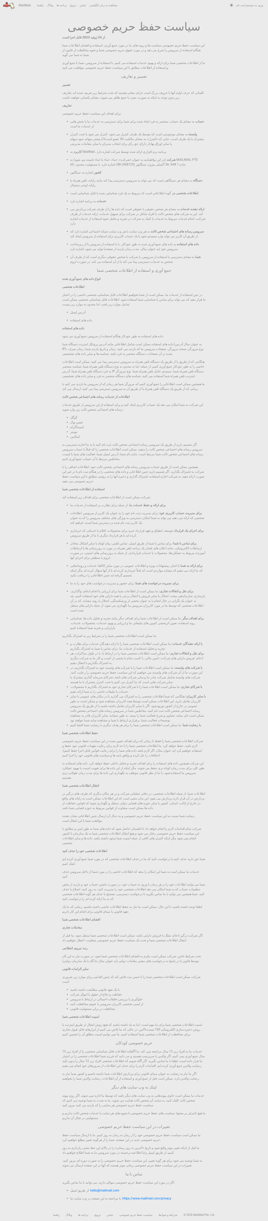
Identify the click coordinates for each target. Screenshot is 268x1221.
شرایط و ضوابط (168, 1214)
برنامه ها (62, 5)
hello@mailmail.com (104, 1190)
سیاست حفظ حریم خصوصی (136, 1214)
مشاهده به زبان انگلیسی (103, 5)
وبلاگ (50, 5)
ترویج (73, 5)
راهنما (40, 5)
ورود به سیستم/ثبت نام (249, 5)
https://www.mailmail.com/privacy (146, 1198)
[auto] (231, 5)
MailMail (17, 5)
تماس (83, 5)
